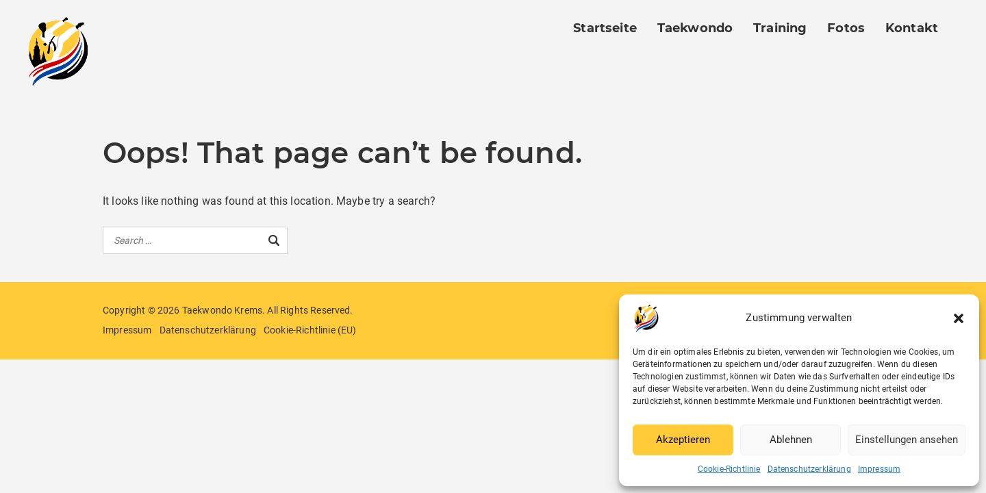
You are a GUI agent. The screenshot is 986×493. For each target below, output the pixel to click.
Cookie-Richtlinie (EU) (310, 330)
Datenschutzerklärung (809, 469)
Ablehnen (791, 439)
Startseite (605, 28)
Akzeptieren (683, 439)
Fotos (846, 28)
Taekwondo (695, 28)
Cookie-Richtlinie (729, 469)
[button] (958, 318)
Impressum (879, 469)
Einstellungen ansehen (906, 439)
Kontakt (911, 28)
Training (780, 28)
